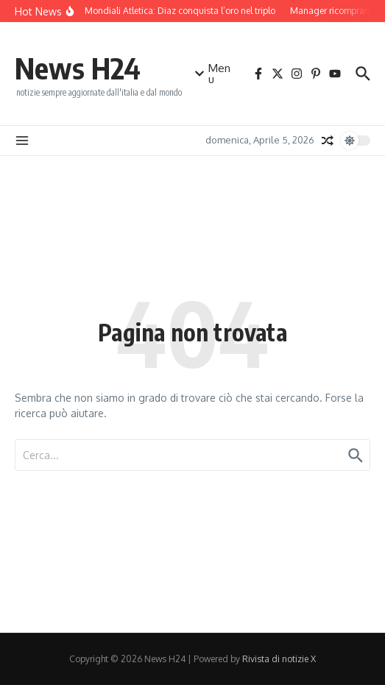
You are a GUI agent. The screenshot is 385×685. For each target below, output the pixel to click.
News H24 (78, 67)
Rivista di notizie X (279, 658)
